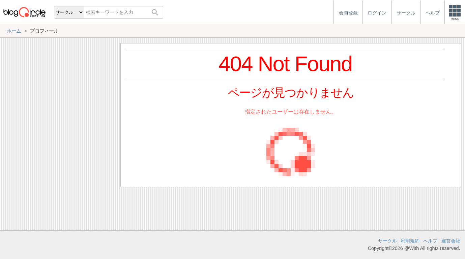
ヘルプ (430, 241)
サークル (387, 241)
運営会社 (450, 241)
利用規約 (410, 241)
